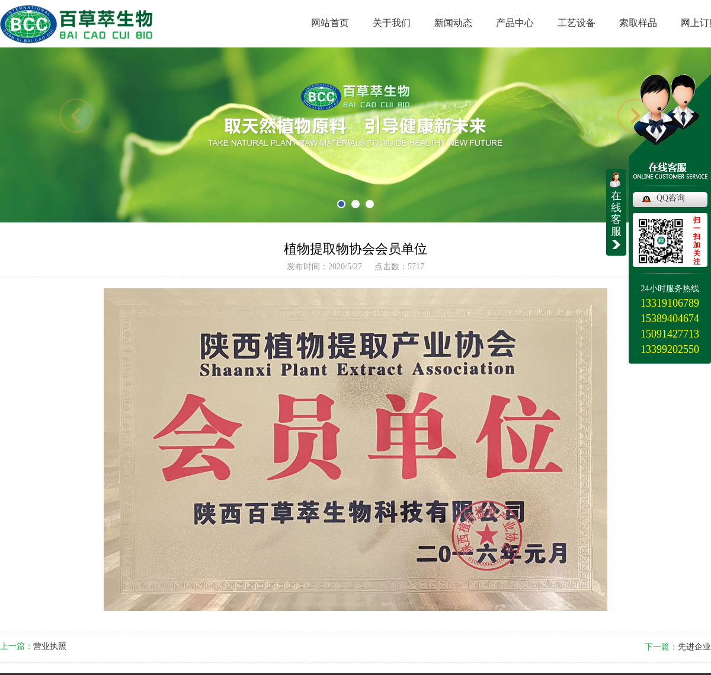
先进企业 (694, 646)
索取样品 (638, 23)
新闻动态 (453, 23)
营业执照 (49, 646)
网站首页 (330, 23)
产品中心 (515, 23)
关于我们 (392, 23)
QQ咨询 (670, 197)
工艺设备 (576, 23)
